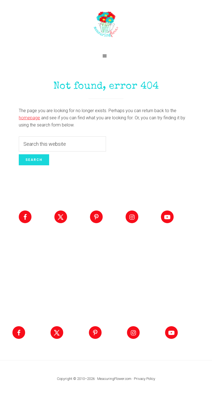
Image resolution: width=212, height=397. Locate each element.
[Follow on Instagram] (132, 216)
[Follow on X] (60, 216)
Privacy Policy (144, 379)
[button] (106, 56)
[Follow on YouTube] (167, 216)
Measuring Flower (106, 25)
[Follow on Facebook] (25, 216)
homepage (29, 117)
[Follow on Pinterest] (96, 216)
